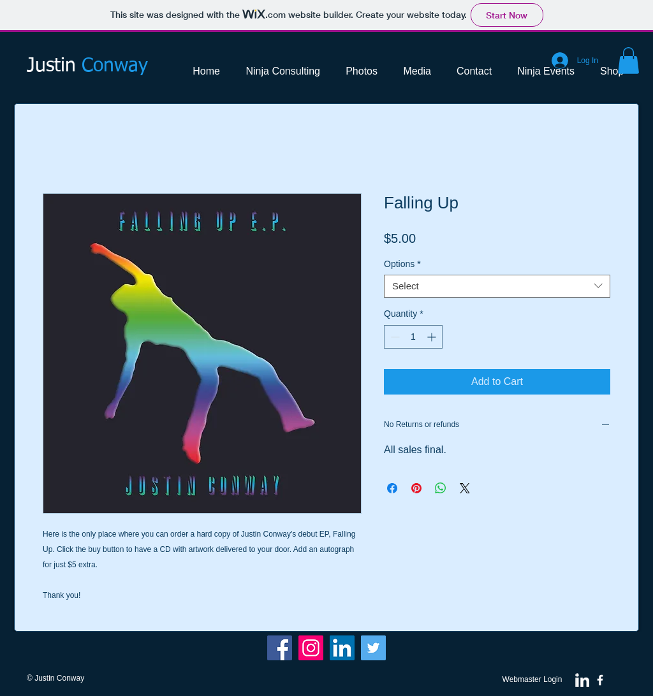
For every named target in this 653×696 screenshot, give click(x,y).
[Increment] (433, 337)
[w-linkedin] (582, 680)
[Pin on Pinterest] (416, 488)
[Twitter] (373, 647)
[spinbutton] (413, 337)
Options (402, 264)
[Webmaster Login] (532, 680)
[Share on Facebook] (392, 488)
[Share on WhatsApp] (440, 488)
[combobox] (497, 286)
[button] (628, 60)
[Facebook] (279, 647)
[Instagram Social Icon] (310, 647)
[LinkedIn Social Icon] (342, 647)
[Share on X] (465, 488)
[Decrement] (394, 337)
